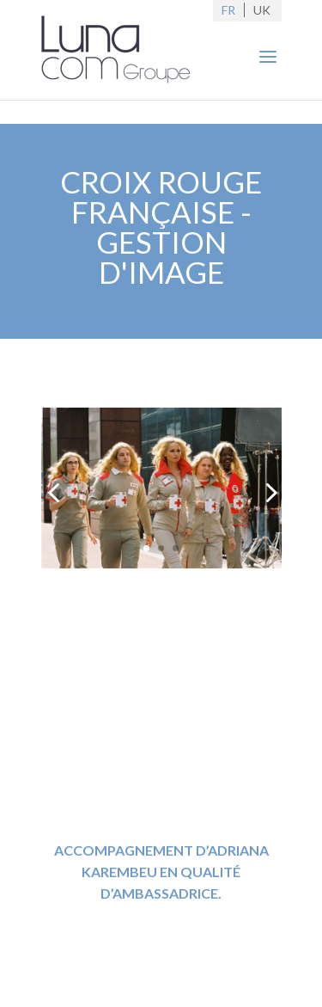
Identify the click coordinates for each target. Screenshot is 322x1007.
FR (228, 10)
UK (261, 10)
